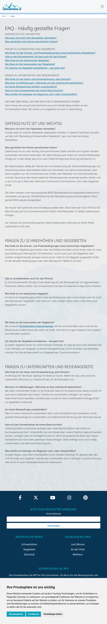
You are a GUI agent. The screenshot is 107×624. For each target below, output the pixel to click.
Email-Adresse (53, 513)
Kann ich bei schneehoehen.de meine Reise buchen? (34, 90)
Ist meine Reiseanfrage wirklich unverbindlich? (31, 86)
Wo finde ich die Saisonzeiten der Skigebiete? (30, 64)
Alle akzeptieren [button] (16, 614)
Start (4, 16)
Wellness (78, 554)
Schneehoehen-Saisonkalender (36, 326)
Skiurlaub (29, 554)
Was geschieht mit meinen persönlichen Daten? (31, 41)
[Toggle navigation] (102, 6)
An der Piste (78, 549)
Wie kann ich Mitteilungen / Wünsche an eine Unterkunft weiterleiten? (44, 82)
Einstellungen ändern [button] (53, 614)
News (12, 16)
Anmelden (53, 525)
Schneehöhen (29, 544)
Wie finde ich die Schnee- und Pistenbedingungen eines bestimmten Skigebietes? (50, 52)
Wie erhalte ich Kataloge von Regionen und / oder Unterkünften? (41, 94)
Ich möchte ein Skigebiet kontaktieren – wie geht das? (35, 67)
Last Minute (78, 544)
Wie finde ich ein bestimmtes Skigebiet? (27, 60)
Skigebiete (29, 549)
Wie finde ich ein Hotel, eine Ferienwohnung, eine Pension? (38, 79)
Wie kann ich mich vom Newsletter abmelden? (31, 37)
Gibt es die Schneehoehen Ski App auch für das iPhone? (36, 56)
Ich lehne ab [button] (33, 614)
